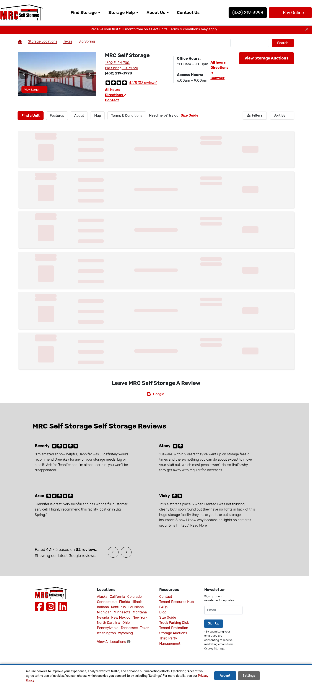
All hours (112, 90)
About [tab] (79, 116)
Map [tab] (97, 116)
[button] (24, 74)
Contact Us (188, 12)
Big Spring (86, 41)
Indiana (103, 607)
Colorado (134, 597)
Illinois (137, 602)
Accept (225, 676)
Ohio (126, 623)
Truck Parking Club (174, 623)
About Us (155, 12)
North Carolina (108, 623)
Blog (162, 612)
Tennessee (129, 628)
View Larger (34, 89)
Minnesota (122, 612)
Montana (140, 612)
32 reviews (86, 549)
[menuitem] (85, 12)
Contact (112, 100)
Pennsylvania (108, 628)
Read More (198, 525)
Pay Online (276, 12)
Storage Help (121, 12)
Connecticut (107, 602)
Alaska (102, 597)
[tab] (30, 116)
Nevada (103, 617)
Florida (124, 602)
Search (282, 43)
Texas (67, 41)
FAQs (163, 607)
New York (140, 617)
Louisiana (136, 607)
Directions (115, 95)
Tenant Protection (173, 628)
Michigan (104, 612)
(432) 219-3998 (233, 12)
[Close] (307, 29)
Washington (106, 633)
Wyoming (125, 633)
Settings (248, 676)
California (117, 597)
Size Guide (189, 115)
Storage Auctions (173, 633)
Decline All (274, 676)
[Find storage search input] (249, 43)
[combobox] (282, 115)
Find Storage (84, 12)
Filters (257, 115)
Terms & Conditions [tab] (126, 116)
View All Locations (113, 642)
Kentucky (118, 607)
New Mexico (120, 617)
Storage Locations (42, 41)
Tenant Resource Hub (176, 602)
